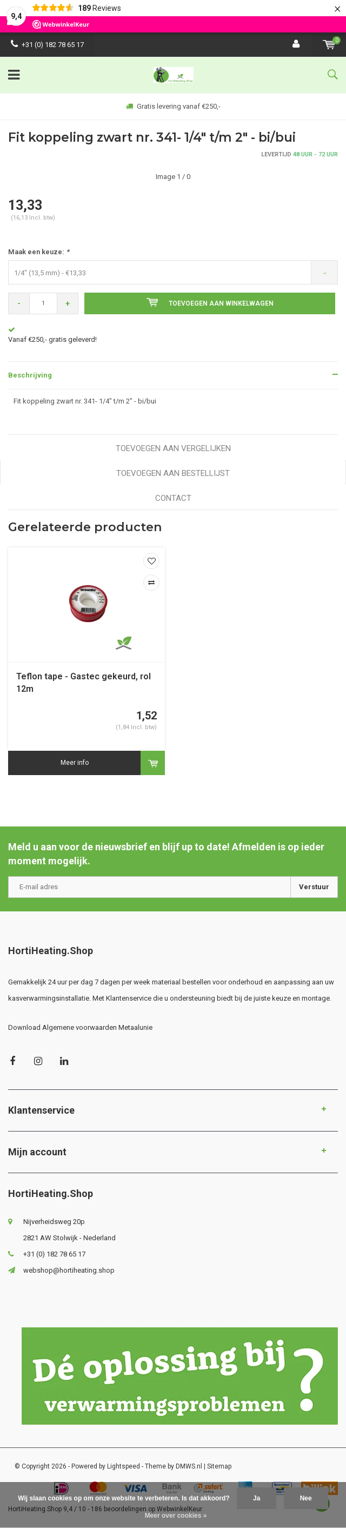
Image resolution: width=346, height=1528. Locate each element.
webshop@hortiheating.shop (69, 1270)
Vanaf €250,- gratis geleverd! (52, 339)
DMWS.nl (189, 1466)
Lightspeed (123, 1466)
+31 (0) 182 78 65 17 (47, 45)
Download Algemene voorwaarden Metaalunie (80, 1027)
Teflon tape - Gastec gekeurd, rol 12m (83, 682)
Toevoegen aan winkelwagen (210, 302)
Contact (173, 498)
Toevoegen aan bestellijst (173, 473)
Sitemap (219, 1466)
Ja (256, 1498)
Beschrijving (30, 375)
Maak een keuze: (38, 252)
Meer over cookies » (176, 1515)
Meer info (75, 762)
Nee (306, 1498)
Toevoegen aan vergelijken (173, 448)
